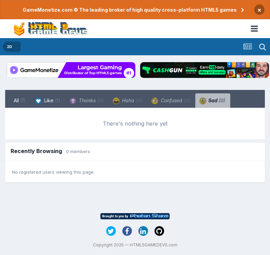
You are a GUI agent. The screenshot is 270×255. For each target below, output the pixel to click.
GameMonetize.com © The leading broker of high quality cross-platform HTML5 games (130, 10)
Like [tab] (47, 100)
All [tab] (20, 100)
